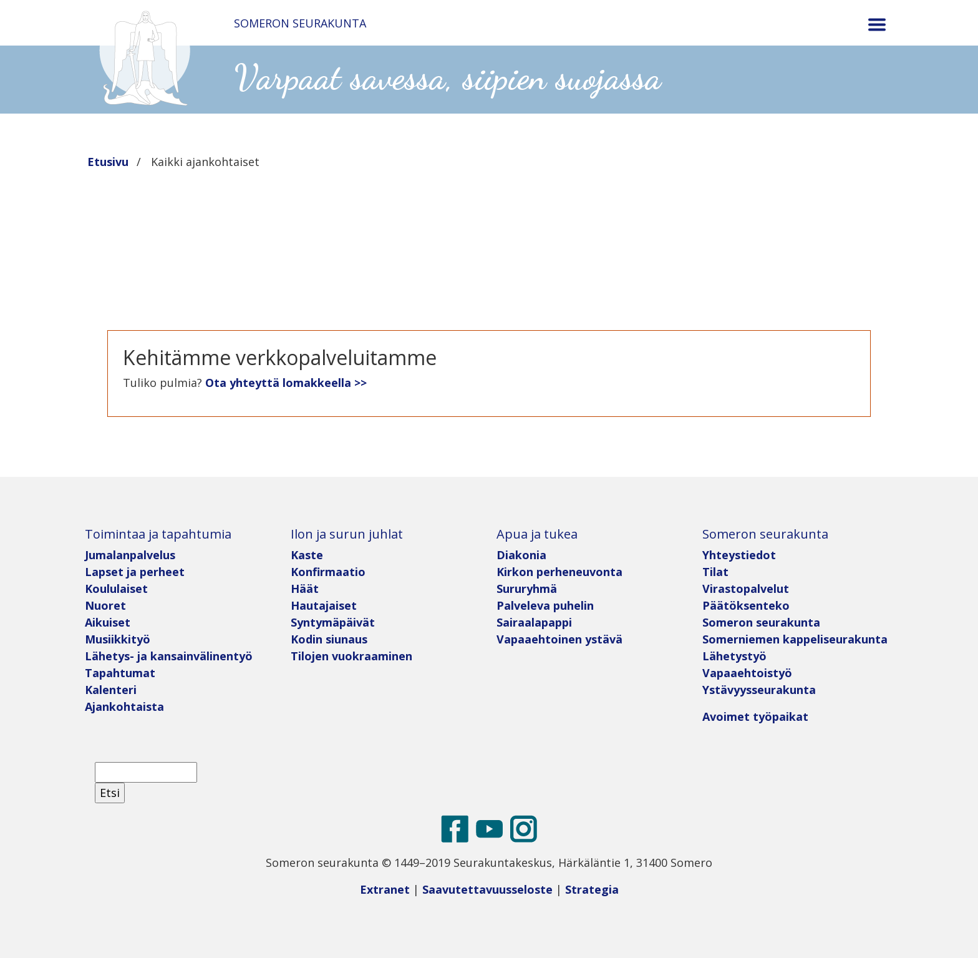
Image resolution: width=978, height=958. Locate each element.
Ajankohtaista (124, 706)
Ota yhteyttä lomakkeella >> (286, 382)
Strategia (592, 889)
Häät (305, 588)
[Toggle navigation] (877, 25)
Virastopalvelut (745, 588)
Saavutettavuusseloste (487, 889)
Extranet (385, 889)
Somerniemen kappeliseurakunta (795, 639)
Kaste (307, 554)
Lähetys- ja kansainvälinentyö (169, 655)
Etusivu (107, 161)
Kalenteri (111, 689)
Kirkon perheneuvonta (559, 571)
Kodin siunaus (329, 639)
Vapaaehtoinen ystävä (559, 639)
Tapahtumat (120, 672)
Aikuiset (107, 622)
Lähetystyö (734, 655)
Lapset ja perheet (136, 571)
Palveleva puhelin (545, 605)
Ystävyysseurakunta (759, 689)
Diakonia (521, 554)
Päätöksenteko (746, 605)
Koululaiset (116, 588)
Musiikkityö (117, 639)
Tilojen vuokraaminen (351, 655)
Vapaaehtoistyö (747, 672)
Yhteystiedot (739, 554)
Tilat (715, 571)
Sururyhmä (526, 588)
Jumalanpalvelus (130, 554)
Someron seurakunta (761, 622)
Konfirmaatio (328, 571)
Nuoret (105, 605)
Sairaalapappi (534, 622)
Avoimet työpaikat (755, 716)
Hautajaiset (324, 605)
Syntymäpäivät (333, 622)
